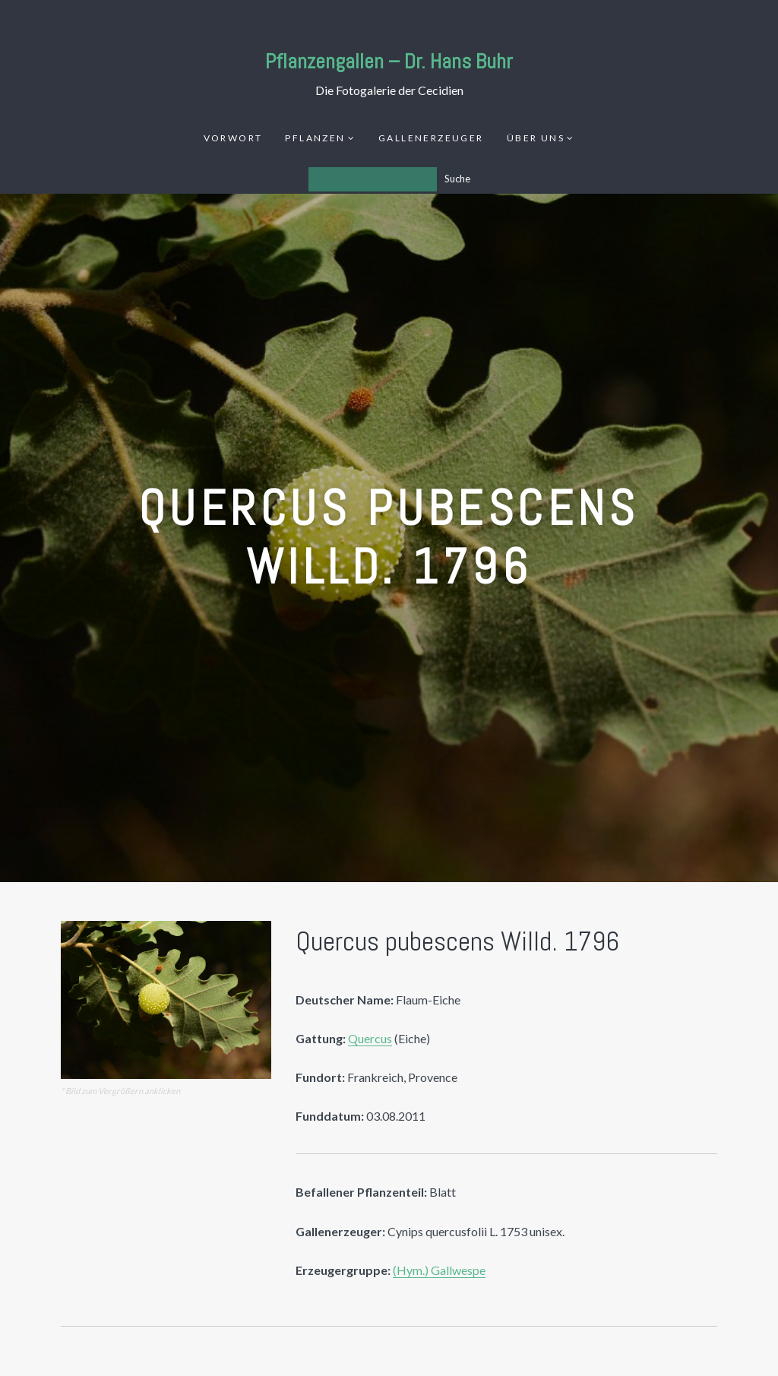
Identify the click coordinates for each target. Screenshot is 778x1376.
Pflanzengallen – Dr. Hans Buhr (389, 61)
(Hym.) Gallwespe (439, 1270)
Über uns (536, 138)
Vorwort (233, 138)
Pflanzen (315, 138)
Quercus (370, 1038)
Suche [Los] (457, 178)
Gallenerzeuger (431, 138)
